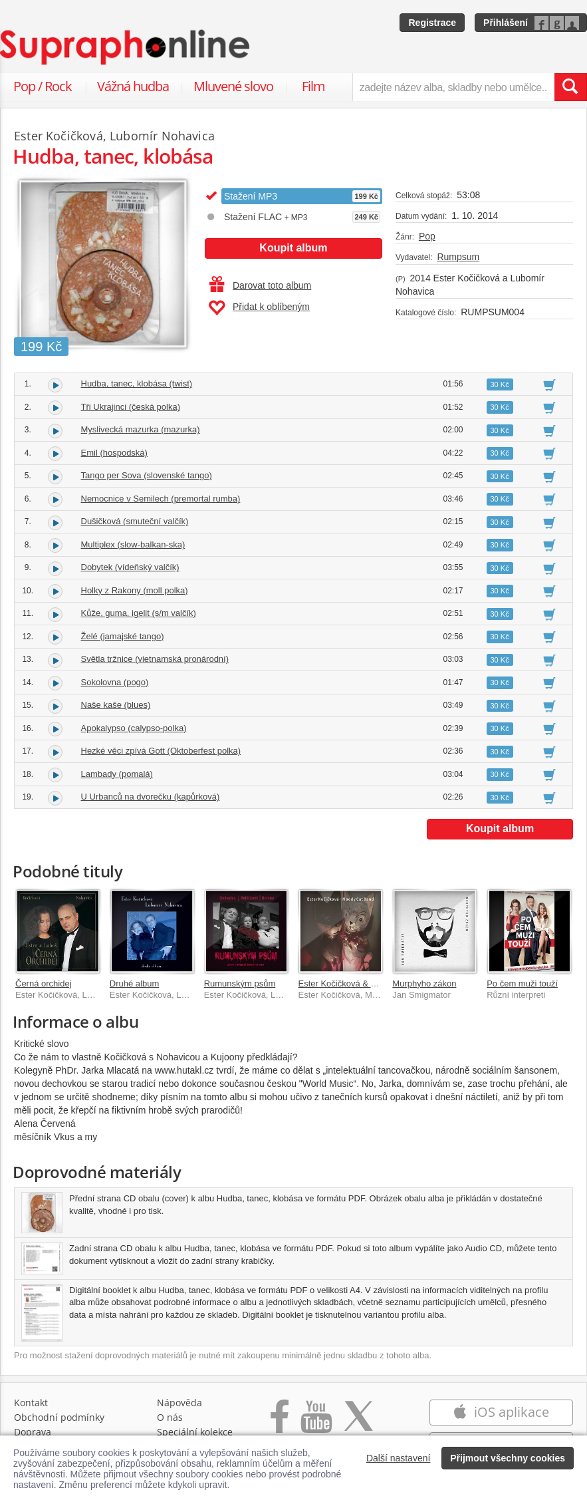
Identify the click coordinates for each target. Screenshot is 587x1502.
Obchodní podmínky (59, 1417)
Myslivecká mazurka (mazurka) (140, 429)
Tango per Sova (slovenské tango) (146, 475)
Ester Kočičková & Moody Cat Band (366, 983)
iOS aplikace (501, 1412)
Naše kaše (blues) (116, 705)
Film (313, 86)
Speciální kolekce (195, 1432)
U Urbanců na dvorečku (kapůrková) (150, 797)
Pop (427, 236)
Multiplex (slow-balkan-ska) (133, 544)
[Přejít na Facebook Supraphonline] (279, 1423)
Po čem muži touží (522, 983)
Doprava (32, 1432)
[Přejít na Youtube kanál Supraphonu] (315, 1423)
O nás (170, 1417)
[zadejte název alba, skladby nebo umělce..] (453, 87)
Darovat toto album (260, 285)
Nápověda (179, 1402)
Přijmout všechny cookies (507, 1458)
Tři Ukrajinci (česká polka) (131, 407)
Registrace (432, 22)
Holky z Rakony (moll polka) (134, 590)
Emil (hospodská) (114, 453)
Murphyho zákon (424, 983)
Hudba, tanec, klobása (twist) (137, 383)
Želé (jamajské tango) (122, 636)
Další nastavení (398, 1458)
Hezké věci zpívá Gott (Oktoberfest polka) (161, 751)
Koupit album (293, 247)
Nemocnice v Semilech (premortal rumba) (161, 499)
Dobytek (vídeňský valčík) (130, 567)
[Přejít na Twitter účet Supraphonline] (358, 1423)
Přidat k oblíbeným (259, 308)
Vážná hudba (133, 86)
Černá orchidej (43, 983)
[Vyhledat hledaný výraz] (570, 87)
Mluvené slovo (233, 86)
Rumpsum (458, 256)
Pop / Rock (42, 86)
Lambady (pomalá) (117, 774)
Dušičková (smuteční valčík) (135, 521)
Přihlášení (505, 22)
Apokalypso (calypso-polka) (134, 728)
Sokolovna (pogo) (115, 682)
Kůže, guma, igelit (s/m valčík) (138, 613)
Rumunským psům (240, 983)
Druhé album (134, 983)
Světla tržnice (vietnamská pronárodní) (155, 659)
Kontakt (31, 1402)
